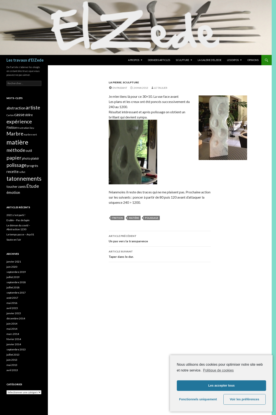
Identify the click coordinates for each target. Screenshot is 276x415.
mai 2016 (11, 303)
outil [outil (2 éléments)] (29, 150)
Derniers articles (159, 60)
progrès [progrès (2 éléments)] (32, 166)
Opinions (253, 60)
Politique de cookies (218, 370)
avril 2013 (12, 370)
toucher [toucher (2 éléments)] (12, 186)
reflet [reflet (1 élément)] (22, 172)
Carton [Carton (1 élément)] (10, 115)
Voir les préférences (244, 399)
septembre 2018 (16, 282)
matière (134, 217)
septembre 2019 (16, 272)
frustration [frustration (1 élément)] (23, 127)
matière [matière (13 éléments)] (17, 142)
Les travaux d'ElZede (25, 60)
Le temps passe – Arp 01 (20, 234)
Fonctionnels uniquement (198, 399)
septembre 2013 (16, 349)
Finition (117, 217)
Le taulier (160, 87)
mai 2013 (11, 365)
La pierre (115, 82)
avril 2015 (12, 308)
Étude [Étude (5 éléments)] (32, 186)
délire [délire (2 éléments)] (29, 115)
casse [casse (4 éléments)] (19, 114)
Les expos (233, 60)
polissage (151, 217)
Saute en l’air (13, 239)
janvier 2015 (13, 313)
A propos (133, 60)
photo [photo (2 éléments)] (26, 158)
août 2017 (12, 297)
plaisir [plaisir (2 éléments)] (35, 158)
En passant (120, 87)
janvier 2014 (13, 344)
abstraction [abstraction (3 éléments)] (15, 108)
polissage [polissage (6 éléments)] (16, 165)
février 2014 (13, 339)
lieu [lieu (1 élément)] (32, 127)
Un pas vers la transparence (160, 238)
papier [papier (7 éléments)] (14, 157)
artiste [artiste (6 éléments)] (33, 107)
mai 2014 (11, 328)
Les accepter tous (221, 385)
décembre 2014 (15, 318)
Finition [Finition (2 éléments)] (11, 127)
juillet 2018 (12, 287)
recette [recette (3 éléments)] (12, 171)
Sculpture (182, 60)
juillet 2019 (12, 277)
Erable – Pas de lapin (18, 220)
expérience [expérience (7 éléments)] (19, 121)
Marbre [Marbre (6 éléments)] (14, 134)
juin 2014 (11, 323)
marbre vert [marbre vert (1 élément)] (30, 134)
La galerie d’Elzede (209, 60)
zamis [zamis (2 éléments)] (22, 186)
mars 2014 (12, 334)
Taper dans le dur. (160, 253)
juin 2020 (11, 266)
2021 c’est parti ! (15, 215)
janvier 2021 (13, 261)
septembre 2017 (16, 292)
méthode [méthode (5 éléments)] (15, 150)
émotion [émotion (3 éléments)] (13, 192)
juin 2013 (11, 359)
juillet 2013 (12, 354)
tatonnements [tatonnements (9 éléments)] (23, 178)
